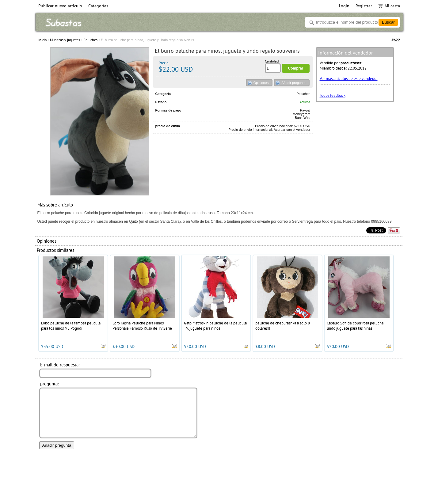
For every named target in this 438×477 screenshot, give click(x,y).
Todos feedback (332, 95)
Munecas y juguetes (65, 39)
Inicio (42, 39)
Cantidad (272, 61)
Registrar (364, 6)
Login (344, 6)
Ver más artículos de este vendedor (349, 78)
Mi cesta (389, 6)
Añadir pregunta (293, 83)
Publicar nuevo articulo (60, 6)
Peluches (90, 39)
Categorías (98, 6)
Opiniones (261, 83)
